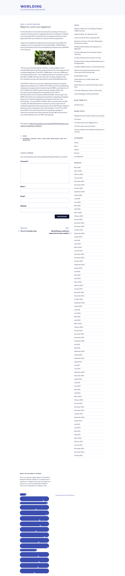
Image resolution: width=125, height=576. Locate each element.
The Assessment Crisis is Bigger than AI (86, 122)
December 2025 (79, 181)
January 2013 (78, 445)
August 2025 (78, 195)
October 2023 (78, 261)
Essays (76, 142)
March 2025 (78, 212)
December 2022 (79, 292)
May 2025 (77, 205)
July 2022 (77, 310)
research (26, 140)
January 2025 (78, 219)
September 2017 (79, 358)
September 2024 (79, 233)
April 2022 (77, 320)
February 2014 (78, 400)
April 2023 (77, 278)
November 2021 (79, 337)
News (25, 136)
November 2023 (79, 257)
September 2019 (79, 351)
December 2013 (79, 407)
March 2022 (78, 323)
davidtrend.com (79, 105)
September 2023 (79, 264)
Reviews (76, 153)
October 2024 (78, 230)
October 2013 (78, 414)
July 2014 (77, 382)
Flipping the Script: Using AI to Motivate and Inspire (89, 116)
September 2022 (79, 303)
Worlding (31, 6)
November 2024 (79, 226)
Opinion (76, 149)
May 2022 (77, 316)
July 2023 (77, 271)
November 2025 (79, 185)
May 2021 (77, 348)
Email (22, 196)
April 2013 (77, 434)
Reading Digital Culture (81, 76)
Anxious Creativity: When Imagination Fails (87, 38)
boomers (26, 138)
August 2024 (78, 237)
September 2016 (79, 372)
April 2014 (77, 393)
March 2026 (78, 171)
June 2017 (77, 368)
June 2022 (77, 313)
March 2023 (78, 282)
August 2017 (78, 362)
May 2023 (77, 275)
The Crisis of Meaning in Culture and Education (88, 90)
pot (65, 138)
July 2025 (77, 198)
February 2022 (78, 327)
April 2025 (77, 209)
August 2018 (78, 355)
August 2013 (78, 420)
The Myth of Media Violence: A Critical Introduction (89, 67)
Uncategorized (78, 156)
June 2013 (77, 427)
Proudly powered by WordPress (65, 495)
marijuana (55, 138)
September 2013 (79, 417)
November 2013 (79, 410)
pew (61, 138)
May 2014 (77, 389)
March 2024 (78, 247)
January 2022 (78, 330)
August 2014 (78, 379)
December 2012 (79, 448)
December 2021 (79, 334)
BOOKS (76, 25)
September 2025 (79, 191)
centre (33, 138)
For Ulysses (77, 119)
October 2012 (78, 455)
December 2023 (79, 254)
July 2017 (77, 365)
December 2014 (79, 375)
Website (23, 206)
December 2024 (79, 223)
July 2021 (77, 344)
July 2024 (77, 240)
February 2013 (78, 441)
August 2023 (78, 268)
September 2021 (79, 341)
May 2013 (77, 431)
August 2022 (78, 306)
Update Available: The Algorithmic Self (85, 34)
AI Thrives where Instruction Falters (84, 126)
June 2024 (77, 244)
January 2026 (78, 178)
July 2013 (77, 424)
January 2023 (78, 289)
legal (39, 138)
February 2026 (78, 174)
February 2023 (78, 285)
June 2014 (77, 386)
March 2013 (78, 438)
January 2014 (78, 403)
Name (23, 186)
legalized (46, 138)
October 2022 (78, 299)
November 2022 (79, 296)
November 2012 (79, 452)
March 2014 (78, 396)
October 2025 (78, 188)
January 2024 (78, 250)
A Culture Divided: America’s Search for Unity (87, 58)
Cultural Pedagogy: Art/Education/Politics (86, 94)
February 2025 (78, 216)
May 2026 (77, 167)
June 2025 (77, 202)
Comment (24, 161)
